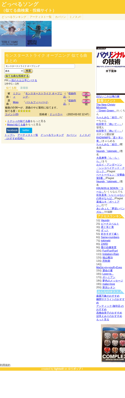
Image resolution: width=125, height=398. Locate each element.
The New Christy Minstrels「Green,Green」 (106, 107)
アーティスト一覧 (27, 135)
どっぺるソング (20, 4)
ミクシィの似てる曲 (18, 121)
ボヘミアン (108, 277)
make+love (108, 284)
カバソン (60, 16)
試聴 (86, 94)
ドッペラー (56, 114)
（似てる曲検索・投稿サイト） (28, 10)
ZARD (104, 244)
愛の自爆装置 (108, 247)
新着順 (24, 87)
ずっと (105, 230)
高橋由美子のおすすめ (109, 312)
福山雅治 (107, 257)
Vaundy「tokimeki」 (108, 151)
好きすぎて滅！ (110, 234)
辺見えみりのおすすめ (109, 316)
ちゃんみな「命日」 (108, 117)
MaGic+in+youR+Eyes (109, 267)
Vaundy (105, 220)
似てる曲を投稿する (17, 76)
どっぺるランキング (52, 135)
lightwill (59, 368)
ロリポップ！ (76, 368)
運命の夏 (107, 270)
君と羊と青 (107, 227)
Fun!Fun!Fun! (110, 250)
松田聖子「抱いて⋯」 (109, 124)
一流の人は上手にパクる (23, 80)
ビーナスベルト (110, 223)
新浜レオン (108, 287)
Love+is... (108, 274)
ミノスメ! (75, 16)
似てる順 (11, 87)
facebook (12, 130)
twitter (25, 130)
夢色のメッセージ (112, 280)
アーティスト (41, 16)
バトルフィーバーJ (36, 102)
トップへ (10, 135)
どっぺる (14, 16)
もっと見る (102, 319)
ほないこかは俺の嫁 (108, 96)
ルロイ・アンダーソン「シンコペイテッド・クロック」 (110, 168)
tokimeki (105, 240)
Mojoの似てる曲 (16, 124)
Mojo (16, 102)
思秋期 (106, 260)
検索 (28, 70)
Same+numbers (110, 237)
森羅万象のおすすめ (108, 296)
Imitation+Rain (110, 254)
